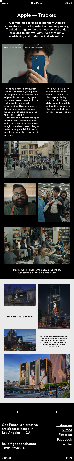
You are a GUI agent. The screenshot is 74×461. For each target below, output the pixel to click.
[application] (37, 63)
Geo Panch (37, 3)
